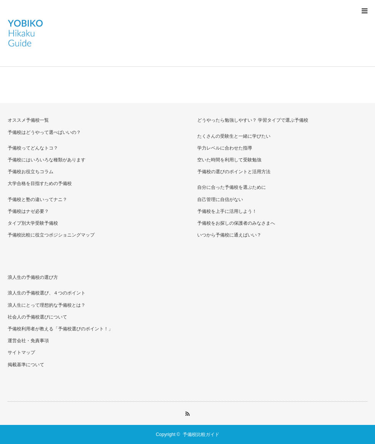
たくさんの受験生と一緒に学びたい (233, 136)
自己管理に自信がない (220, 199)
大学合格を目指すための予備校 (40, 183)
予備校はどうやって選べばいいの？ (44, 132)
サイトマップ (21, 352)
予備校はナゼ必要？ (28, 211)
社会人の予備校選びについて (37, 317)
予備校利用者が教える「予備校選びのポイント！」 (60, 328)
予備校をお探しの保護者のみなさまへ (236, 223)
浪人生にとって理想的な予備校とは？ (46, 305)
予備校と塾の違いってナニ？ (37, 199)
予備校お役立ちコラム (30, 171)
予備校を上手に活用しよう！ (227, 211)
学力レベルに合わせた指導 (224, 148)
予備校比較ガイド (201, 434)
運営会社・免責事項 (28, 340)
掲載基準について (26, 364)
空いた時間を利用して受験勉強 (229, 159)
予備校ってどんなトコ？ (33, 148)
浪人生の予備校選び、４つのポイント (46, 293)
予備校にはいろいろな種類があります (46, 159)
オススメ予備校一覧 (28, 120)
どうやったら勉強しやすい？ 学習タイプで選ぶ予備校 (252, 120)
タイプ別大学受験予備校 (33, 223)
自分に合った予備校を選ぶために (231, 187)
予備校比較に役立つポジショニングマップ (51, 235)
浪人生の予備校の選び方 (33, 277)
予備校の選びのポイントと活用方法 (233, 171)
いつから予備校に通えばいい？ (229, 235)
